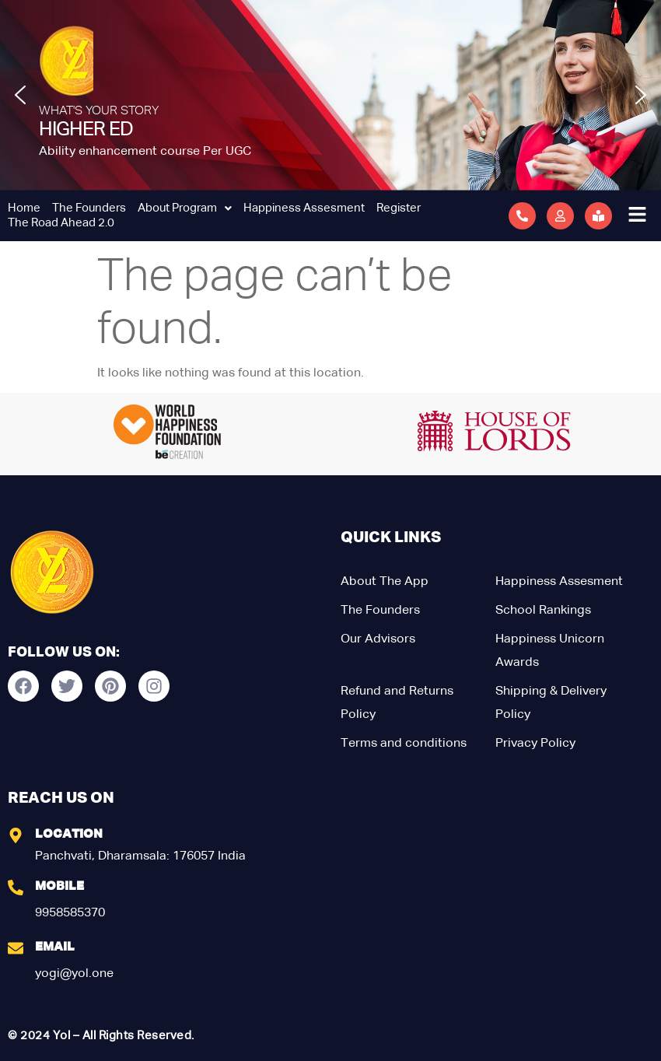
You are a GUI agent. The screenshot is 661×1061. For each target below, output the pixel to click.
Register (398, 208)
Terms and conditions (404, 743)
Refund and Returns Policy (397, 703)
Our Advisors (378, 639)
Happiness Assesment (304, 208)
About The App (384, 582)
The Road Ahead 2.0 (61, 223)
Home (24, 208)
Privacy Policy (535, 743)
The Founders (89, 208)
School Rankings (543, 610)
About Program (185, 208)
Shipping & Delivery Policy (551, 703)
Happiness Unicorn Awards (549, 651)
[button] (20, 94)
